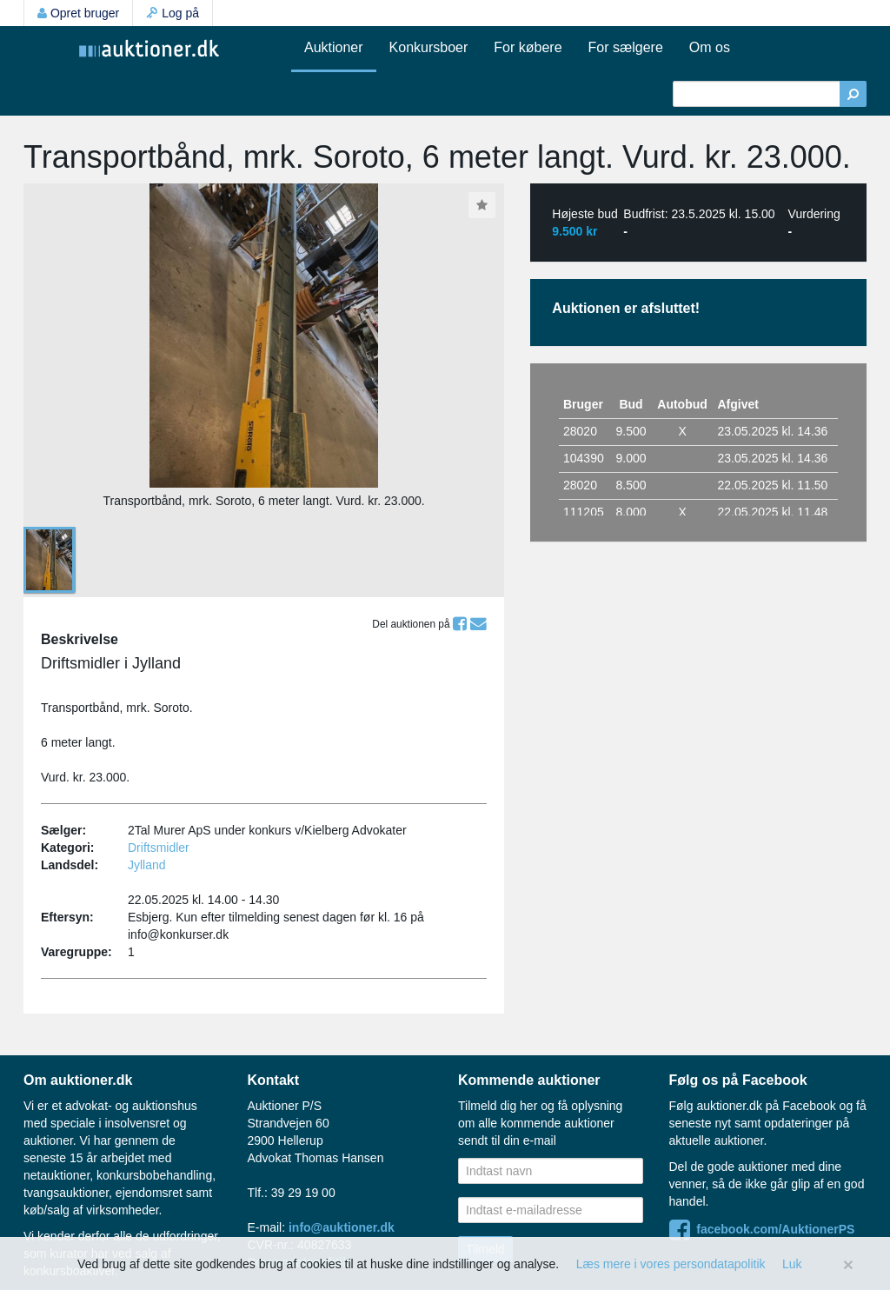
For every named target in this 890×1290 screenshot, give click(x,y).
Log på (172, 13)
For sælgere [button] (625, 47)
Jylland (147, 865)
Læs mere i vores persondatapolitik (671, 1264)
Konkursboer (428, 47)
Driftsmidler (158, 847)
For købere (527, 47)
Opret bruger (78, 13)
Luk (792, 1264)
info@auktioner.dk (342, 1227)
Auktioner (333, 47)
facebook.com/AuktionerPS (762, 1229)
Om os (709, 47)
